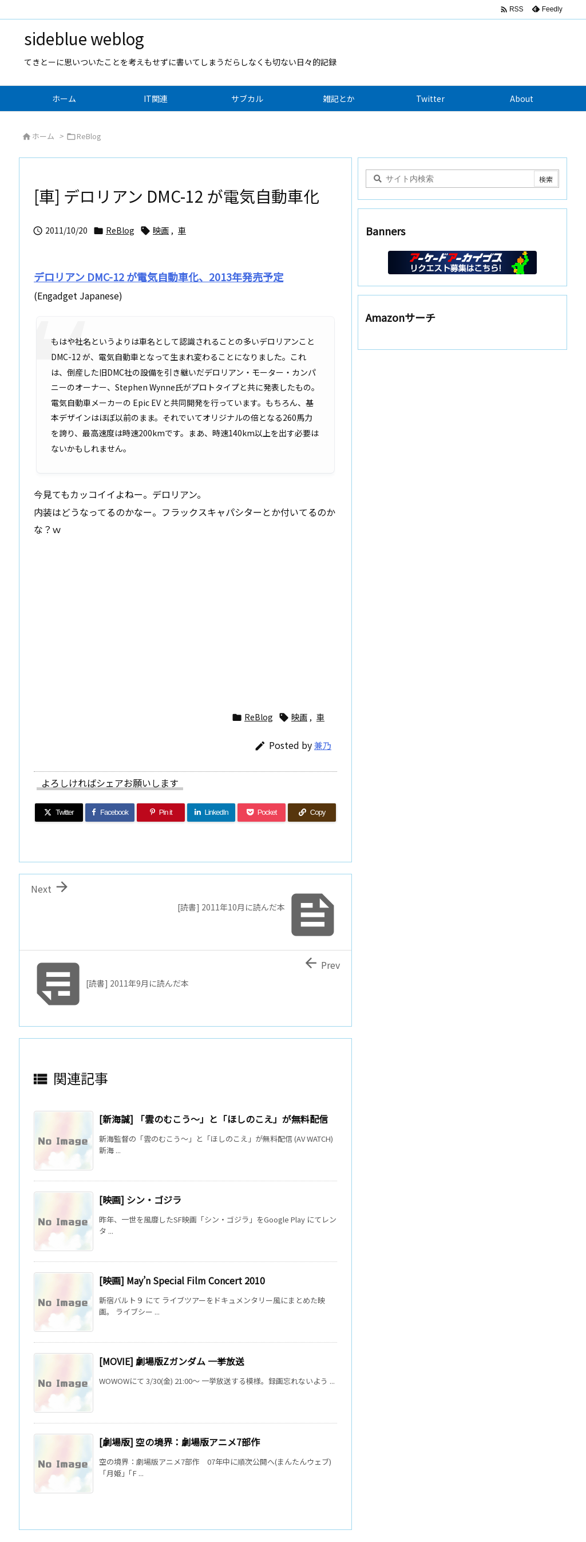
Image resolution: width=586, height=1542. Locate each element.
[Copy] (312, 812)
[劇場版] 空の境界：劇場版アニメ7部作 (179, 1442)
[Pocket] (261, 812)
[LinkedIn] (211, 812)
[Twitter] (59, 812)
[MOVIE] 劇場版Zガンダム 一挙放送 (171, 1361)
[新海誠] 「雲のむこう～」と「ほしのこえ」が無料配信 (213, 1119)
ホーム (43, 136)
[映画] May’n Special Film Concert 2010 (182, 1280)
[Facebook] (109, 812)
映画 (161, 230)
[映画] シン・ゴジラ (140, 1199)
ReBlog (89, 136)
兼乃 (322, 745)
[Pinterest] (161, 812)
